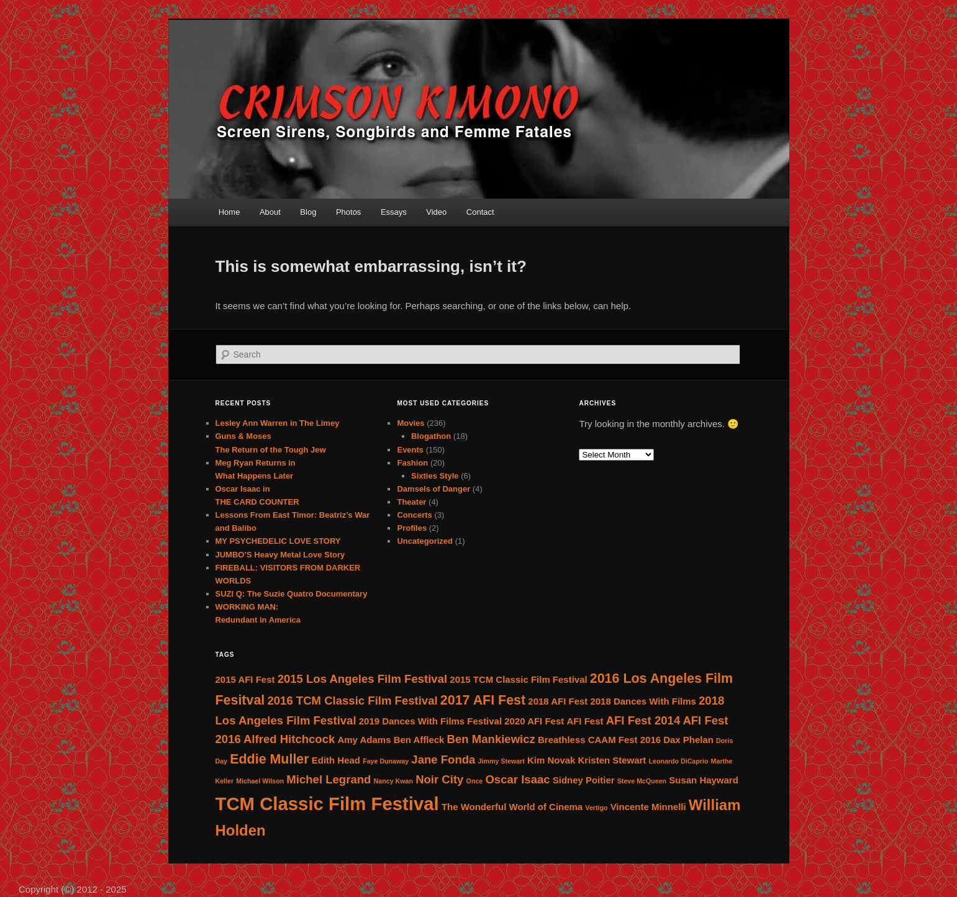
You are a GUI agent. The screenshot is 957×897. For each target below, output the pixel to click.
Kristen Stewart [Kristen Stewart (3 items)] (612, 760)
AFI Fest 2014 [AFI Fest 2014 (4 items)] (643, 720)
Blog (308, 212)
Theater (411, 502)
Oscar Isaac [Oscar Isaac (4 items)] (517, 779)
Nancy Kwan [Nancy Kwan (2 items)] (393, 781)
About (270, 212)
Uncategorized (425, 541)
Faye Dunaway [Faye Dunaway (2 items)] (386, 761)
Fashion (412, 462)
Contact (480, 212)
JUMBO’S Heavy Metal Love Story (280, 554)
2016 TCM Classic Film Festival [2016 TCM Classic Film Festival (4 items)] (352, 700)
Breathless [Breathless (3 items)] (562, 739)
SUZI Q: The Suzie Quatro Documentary (291, 593)
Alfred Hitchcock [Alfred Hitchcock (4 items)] (289, 739)
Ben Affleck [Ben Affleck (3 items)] (419, 739)
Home (229, 212)
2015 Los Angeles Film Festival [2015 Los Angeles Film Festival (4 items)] (363, 678)
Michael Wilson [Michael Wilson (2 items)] (260, 781)
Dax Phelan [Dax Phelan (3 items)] (688, 739)
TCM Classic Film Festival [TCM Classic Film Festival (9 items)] (327, 803)
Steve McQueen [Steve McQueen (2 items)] (641, 781)
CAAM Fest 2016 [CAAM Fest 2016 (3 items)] (624, 739)
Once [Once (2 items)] (474, 781)
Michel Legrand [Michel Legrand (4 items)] (328, 779)
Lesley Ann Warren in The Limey (277, 423)
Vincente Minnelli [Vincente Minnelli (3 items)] (648, 806)
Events (410, 449)
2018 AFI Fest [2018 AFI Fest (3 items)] (557, 701)
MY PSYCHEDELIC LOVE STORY (278, 541)
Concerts (414, 515)
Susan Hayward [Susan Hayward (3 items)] (703, 780)
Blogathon (431, 436)
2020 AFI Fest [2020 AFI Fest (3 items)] (534, 721)
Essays (394, 212)
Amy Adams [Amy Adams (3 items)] (364, 739)
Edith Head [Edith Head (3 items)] (336, 760)
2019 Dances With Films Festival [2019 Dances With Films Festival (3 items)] (430, 721)
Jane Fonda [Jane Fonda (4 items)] (443, 759)
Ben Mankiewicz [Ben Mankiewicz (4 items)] (491, 739)
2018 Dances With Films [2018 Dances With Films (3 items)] (643, 701)
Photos (348, 212)
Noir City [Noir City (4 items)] (439, 779)
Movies (410, 423)
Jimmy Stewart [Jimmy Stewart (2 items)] (501, 761)
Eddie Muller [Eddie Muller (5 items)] (269, 759)
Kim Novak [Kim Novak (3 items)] (551, 760)
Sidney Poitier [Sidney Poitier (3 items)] (584, 780)
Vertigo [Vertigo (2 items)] (596, 807)
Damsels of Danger (433, 489)
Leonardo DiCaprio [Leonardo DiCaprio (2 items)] (679, 761)
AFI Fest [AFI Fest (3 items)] (584, 721)
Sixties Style (435, 475)
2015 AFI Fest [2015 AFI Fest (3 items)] (245, 679)
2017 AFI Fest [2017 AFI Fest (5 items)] (482, 700)
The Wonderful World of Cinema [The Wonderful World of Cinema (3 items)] (512, 806)
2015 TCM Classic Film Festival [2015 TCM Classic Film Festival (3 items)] (518, 679)
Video (436, 212)
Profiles (412, 528)
